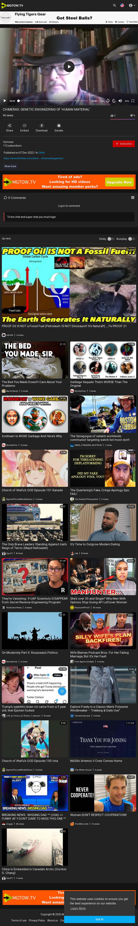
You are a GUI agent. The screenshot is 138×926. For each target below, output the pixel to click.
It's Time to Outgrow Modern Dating (95, 544)
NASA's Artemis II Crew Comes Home (96, 761)
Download (41, 127)
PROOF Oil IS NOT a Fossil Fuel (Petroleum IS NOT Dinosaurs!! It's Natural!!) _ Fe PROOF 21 (64, 326)
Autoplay (121, 238)
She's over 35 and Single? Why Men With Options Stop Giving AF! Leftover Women (98, 600)
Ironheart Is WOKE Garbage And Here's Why (32, 436)
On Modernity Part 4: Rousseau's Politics (30, 652)
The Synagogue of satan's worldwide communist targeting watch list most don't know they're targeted (100, 439)
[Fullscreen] (133, 101)
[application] (69, 66)
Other (41, 152)
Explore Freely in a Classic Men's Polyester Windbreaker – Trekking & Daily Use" (99, 708)
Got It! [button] (99, 919)
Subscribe (123, 143)
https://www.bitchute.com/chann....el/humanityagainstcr (33, 158)
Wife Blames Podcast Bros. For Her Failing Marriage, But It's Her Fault (99, 654)
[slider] (53, 100)
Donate (59, 127)
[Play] (5, 101)
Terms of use (19, 920)
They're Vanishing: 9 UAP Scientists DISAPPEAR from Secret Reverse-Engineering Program (35, 600)
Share (9, 127)
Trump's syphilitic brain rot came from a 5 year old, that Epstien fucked (34, 708)
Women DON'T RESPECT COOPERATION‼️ (98, 815)
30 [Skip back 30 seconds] (108, 101)
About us (52, 920)
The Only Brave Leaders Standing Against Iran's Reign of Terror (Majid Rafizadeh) (34, 546)
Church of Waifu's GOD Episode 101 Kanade (32, 490)
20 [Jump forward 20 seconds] (114, 101)
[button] (122, 5)
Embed (24, 127)
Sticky (102, 238)
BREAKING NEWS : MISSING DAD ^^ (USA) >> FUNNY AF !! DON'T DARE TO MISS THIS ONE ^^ (34, 816)
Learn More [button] (78, 908)
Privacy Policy (37, 920)
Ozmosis (8, 141)
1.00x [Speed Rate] (101, 101)
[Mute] (120, 101)
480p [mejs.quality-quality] (127, 101)
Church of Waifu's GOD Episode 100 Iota (30, 761)
